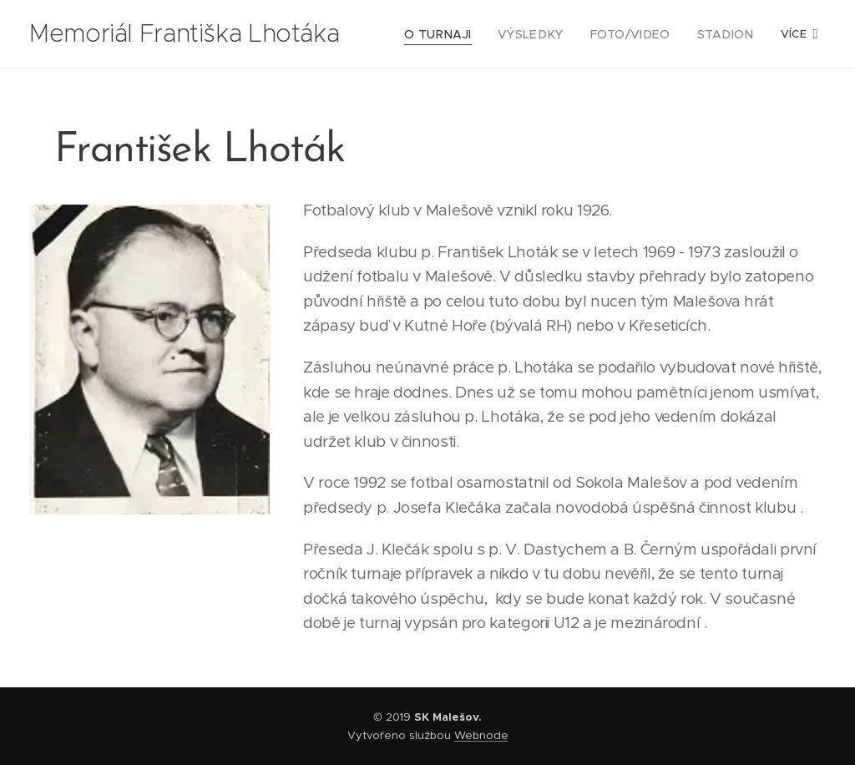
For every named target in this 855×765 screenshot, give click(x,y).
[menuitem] (462, 34)
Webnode (481, 735)
